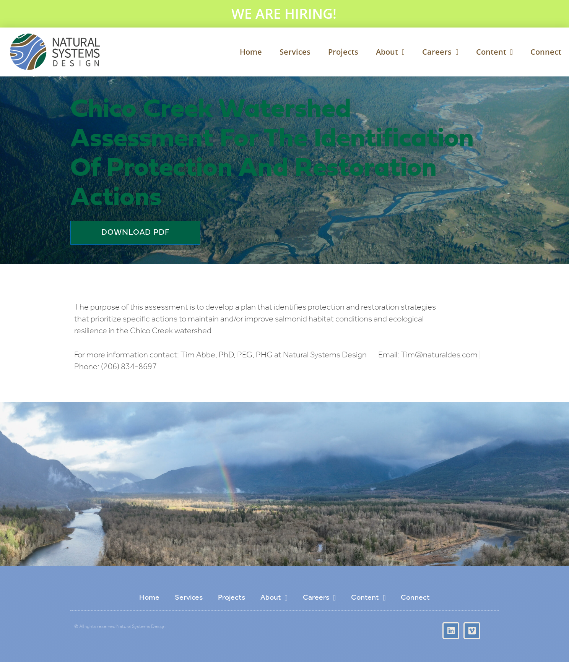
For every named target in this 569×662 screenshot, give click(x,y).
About (390, 52)
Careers (440, 52)
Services (295, 52)
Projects (343, 52)
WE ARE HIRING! (284, 13)
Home (251, 52)
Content (494, 52)
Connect (545, 52)
